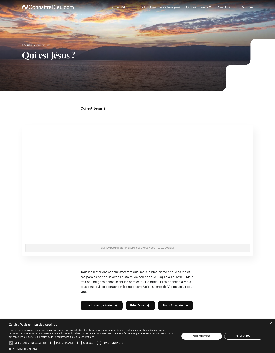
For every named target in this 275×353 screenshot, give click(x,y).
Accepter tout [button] (201, 336)
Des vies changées (165, 7)
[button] (92, 348)
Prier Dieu (224, 7)
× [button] (271, 323)
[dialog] (137, 336)
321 (142, 7)
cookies (169, 248)
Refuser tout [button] (244, 335)
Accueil (27, 45)
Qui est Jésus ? (198, 7)
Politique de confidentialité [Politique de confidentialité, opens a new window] (80, 336)
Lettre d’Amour (121, 7)
